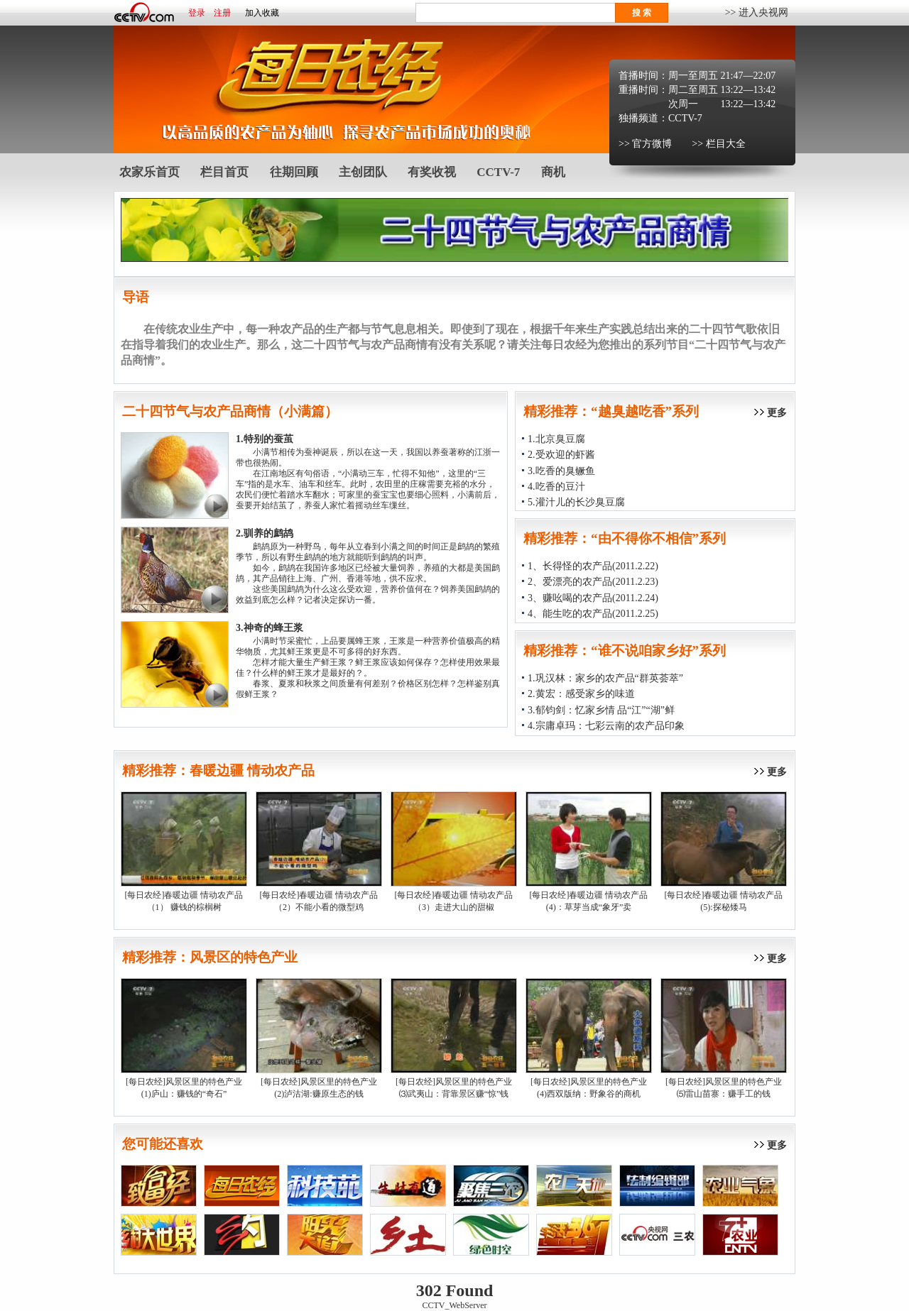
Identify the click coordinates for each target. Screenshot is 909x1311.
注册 (222, 13)
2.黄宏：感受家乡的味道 (581, 694)
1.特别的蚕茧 (264, 439)
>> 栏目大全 (718, 143)
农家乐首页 (149, 172)
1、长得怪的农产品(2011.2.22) (593, 566)
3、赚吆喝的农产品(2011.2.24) (593, 598)
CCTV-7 (685, 118)
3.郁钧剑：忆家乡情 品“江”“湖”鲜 (601, 710)
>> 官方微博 (645, 143)
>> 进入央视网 (756, 12)
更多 (777, 412)
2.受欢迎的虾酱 (561, 454)
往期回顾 (294, 172)
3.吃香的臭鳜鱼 (561, 471)
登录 (196, 13)
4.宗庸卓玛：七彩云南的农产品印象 (606, 725)
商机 (553, 172)
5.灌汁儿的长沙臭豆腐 (576, 502)
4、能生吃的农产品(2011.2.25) (593, 613)
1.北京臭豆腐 (556, 439)
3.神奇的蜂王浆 (269, 627)
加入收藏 (262, 13)
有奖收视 (432, 172)
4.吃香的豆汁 (556, 486)
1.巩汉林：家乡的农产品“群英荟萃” (605, 678)
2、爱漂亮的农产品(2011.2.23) (593, 581)
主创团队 (363, 172)
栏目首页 (224, 172)
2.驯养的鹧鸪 (264, 533)
